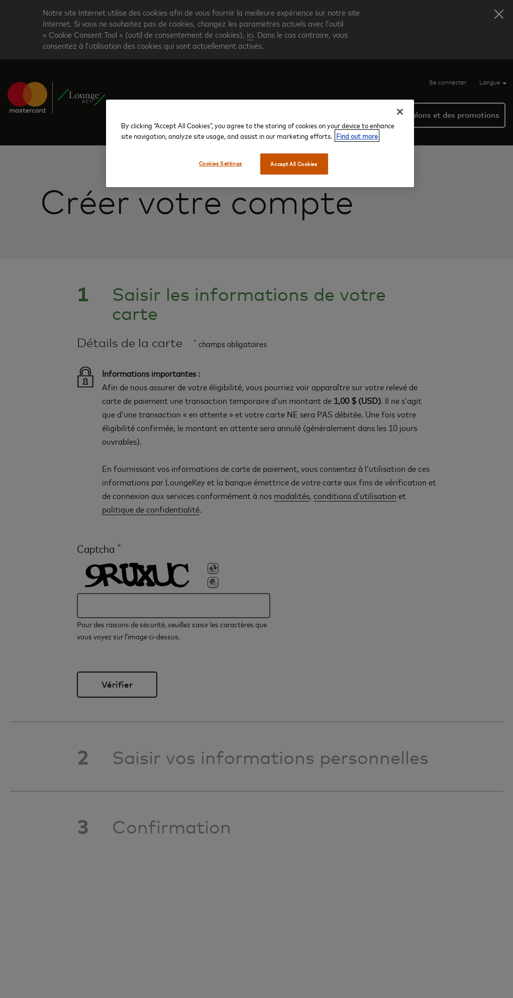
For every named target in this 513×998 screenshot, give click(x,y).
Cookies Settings (220, 163)
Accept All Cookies (293, 164)
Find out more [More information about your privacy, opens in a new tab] (357, 135)
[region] (260, 143)
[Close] (400, 112)
